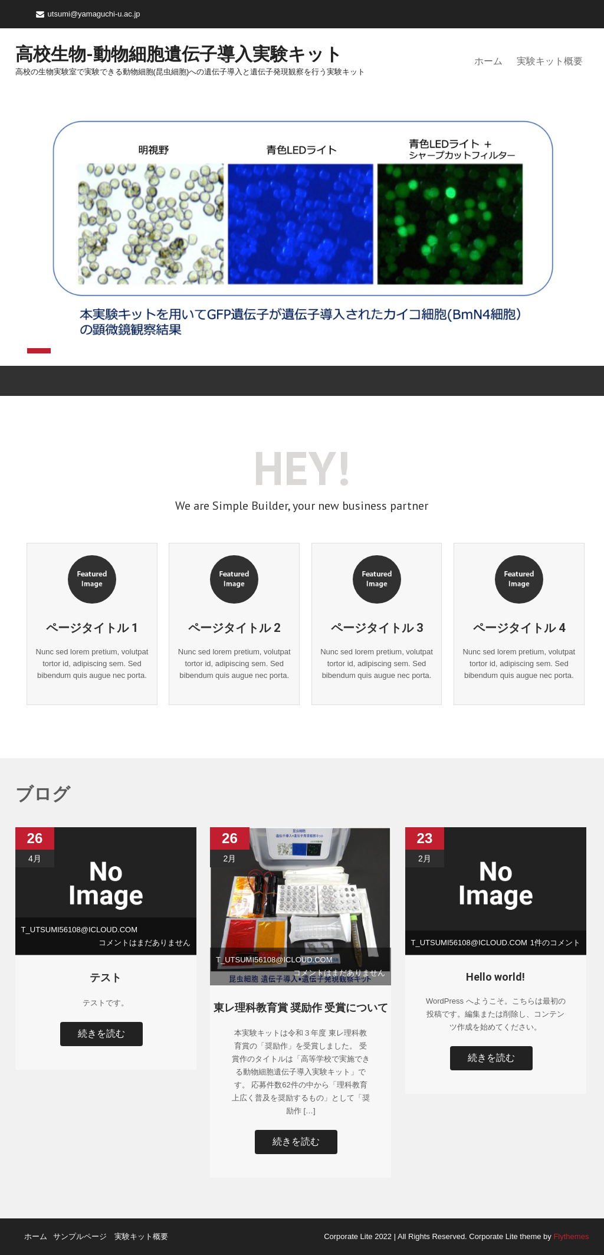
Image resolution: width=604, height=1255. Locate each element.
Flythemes (570, 1236)
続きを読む (101, 1033)
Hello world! (495, 977)
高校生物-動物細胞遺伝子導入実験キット (179, 54)
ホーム (488, 61)
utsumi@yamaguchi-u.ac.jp (94, 13)
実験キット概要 (550, 61)
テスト (106, 977)
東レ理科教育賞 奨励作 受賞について (301, 1007)
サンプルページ (80, 1236)
